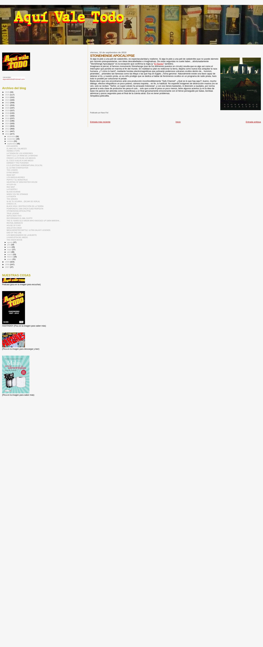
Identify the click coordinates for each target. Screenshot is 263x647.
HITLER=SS (11, 185)
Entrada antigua (253, 122)
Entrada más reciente (100, 122)
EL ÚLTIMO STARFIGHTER (17, 168)
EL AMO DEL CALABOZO (17, 149)
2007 (7, 267)
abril (9, 252)
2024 (7, 97)
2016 (7, 118)
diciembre (11, 136)
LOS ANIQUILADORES (16, 177)
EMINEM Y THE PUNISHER (17, 163)
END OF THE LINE (14, 233)
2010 (7, 134)
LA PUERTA (11, 196)
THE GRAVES (12, 199)
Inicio (178, 122)
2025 (7, 95)
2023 (7, 100)
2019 (7, 110)
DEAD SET (11, 175)
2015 (7, 121)
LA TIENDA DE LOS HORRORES (20, 153)
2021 (7, 105)
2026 (7, 92)
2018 (7, 113)
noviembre (11, 139)
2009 (7, 262)
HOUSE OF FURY (14, 225)
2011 (7, 131)
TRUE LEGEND (13, 213)
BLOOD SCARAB (13, 192)
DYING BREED (13, 173)
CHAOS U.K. (12, 204)
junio (9, 247)
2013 (7, 126)
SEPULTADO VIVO (14, 216)
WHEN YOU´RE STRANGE (17, 194)
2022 (7, 102)
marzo (10, 254)
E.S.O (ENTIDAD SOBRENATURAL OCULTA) (24, 165)
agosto (10, 242)
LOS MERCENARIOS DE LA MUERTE (22, 235)
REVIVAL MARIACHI (15, 223)
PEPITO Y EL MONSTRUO (17, 180)
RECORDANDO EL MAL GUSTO (19, 218)
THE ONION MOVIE (14, 240)
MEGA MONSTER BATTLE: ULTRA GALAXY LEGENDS (28, 230)
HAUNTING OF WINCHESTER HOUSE (22, 182)
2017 (7, 116)
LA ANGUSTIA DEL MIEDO (17, 237)
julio (9, 245)
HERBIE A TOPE (13, 151)
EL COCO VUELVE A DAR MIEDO (20, 161)
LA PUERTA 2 (12, 189)
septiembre (12, 144)
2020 (7, 108)
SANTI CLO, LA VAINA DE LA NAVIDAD (22, 156)
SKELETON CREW (14, 228)
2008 (7, 264)
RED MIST (11, 187)
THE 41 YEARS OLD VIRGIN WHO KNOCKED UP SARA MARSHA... (33, 221)
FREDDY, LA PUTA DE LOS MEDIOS (21, 158)
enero (9, 259)
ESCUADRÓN (12, 146)
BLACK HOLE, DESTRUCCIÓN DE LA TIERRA (25, 206)
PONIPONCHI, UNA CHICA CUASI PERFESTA (25, 209)
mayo (9, 250)
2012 (7, 129)
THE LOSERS (12, 170)
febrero (10, 257)
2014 (7, 123)
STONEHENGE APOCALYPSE (19, 211)
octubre (10, 141)
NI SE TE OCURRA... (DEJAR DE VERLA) (23, 201)
